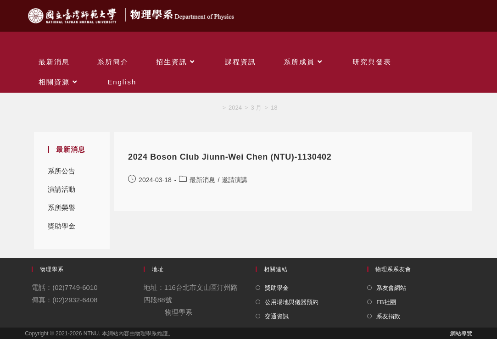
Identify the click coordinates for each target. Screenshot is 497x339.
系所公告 (61, 171)
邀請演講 (234, 179)
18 (274, 107)
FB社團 (386, 302)
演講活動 (61, 189)
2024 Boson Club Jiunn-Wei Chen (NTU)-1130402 (229, 156)
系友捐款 (388, 316)
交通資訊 (277, 316)
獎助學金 (61, 226)
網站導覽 (461, 333)
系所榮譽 (61, 207)
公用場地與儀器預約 (291, 302)
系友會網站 (391, 287)
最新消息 (202, 179)
